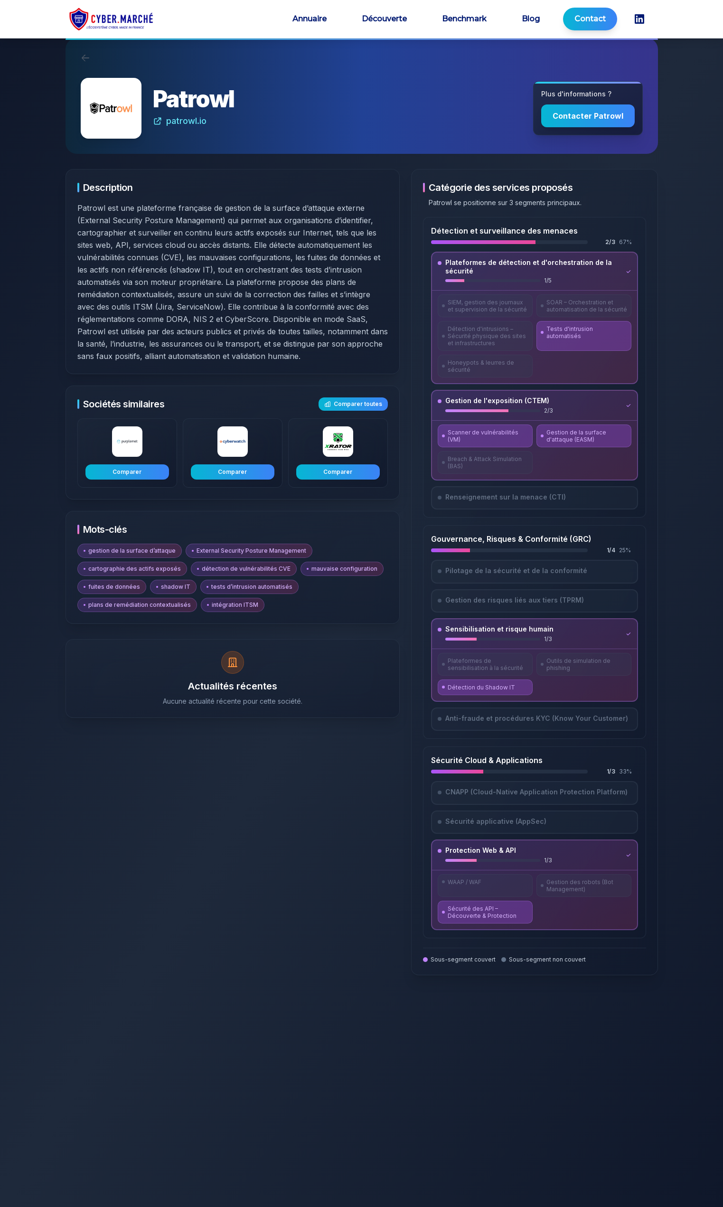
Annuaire (309, 18)
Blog (531, 18)
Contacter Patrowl (588, 116)
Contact (590, 18)
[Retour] (85, 58)
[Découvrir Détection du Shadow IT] (485, 687)
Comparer (127, 471)
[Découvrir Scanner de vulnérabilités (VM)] (485, 435)
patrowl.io (180, 121)
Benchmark (464, 18)
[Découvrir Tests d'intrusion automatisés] (583, 336)
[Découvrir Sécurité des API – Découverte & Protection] (485, 912)
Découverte (384, 18)
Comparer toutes (353, 403)
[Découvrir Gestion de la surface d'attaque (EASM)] (583, 435)
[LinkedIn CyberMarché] (639, 19)
